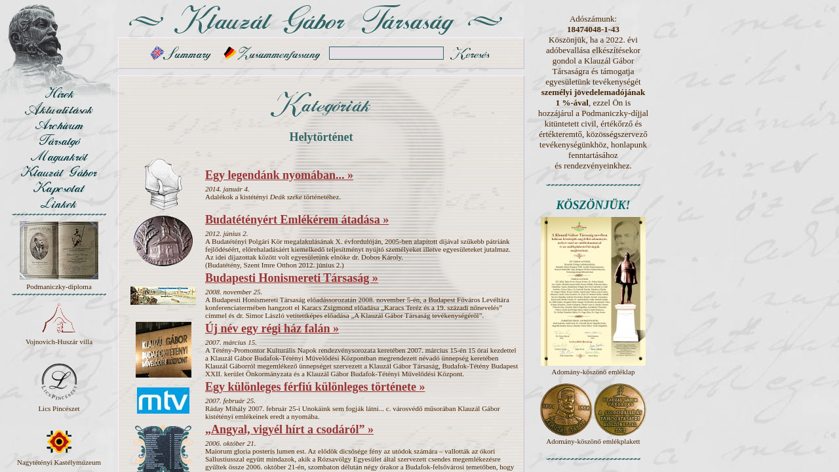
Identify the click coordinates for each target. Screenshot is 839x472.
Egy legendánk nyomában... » (279, 175)
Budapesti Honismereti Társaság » (291, 278)
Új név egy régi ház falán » (272, 328)
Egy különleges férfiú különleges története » (315, 386)
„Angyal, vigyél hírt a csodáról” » (289, 429)
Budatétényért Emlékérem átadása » (297, 219)
